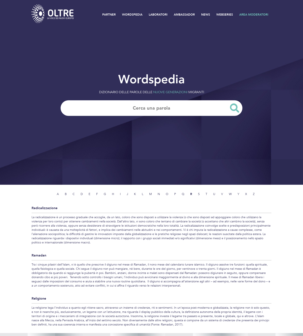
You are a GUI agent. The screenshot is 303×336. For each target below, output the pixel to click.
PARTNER (109, 15)
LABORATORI (158, 15)
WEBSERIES (224, 15)
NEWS (205, 15)
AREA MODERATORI (253, 15)
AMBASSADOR (184, 15)
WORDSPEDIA (132, 15)
